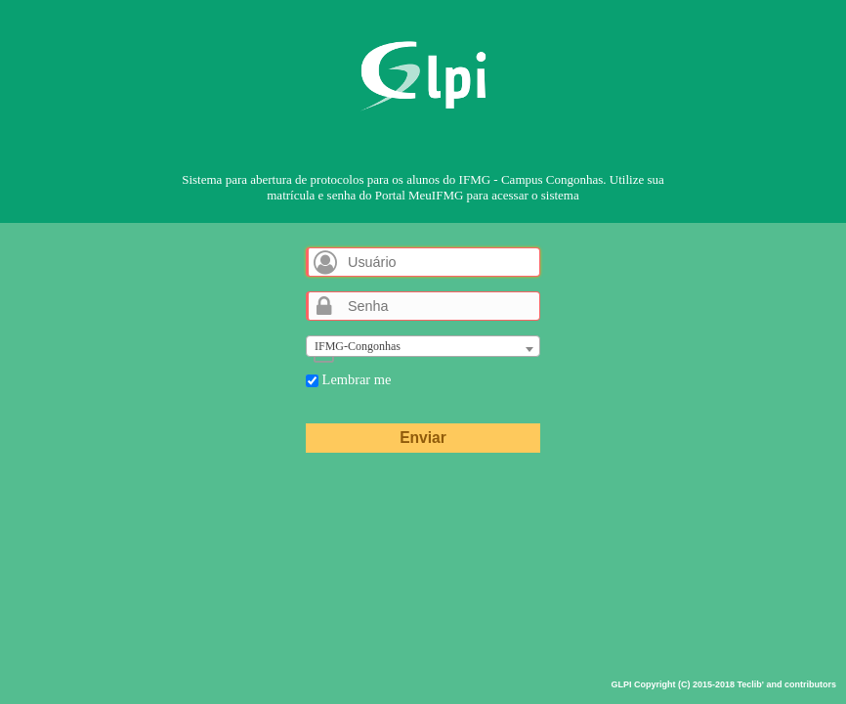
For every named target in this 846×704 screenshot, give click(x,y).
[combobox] (423, 346)
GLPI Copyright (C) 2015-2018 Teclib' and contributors (723, 684)
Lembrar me (348, 379)
